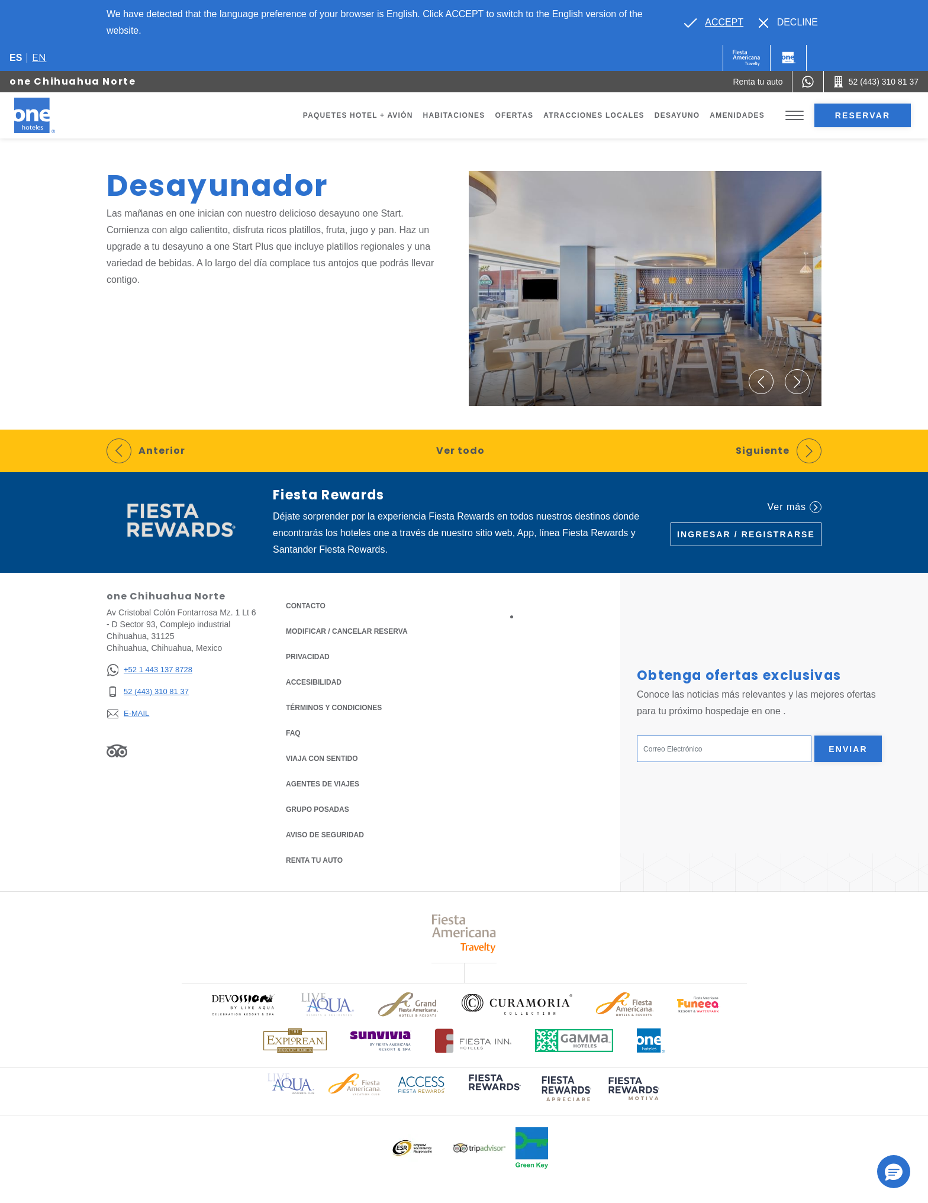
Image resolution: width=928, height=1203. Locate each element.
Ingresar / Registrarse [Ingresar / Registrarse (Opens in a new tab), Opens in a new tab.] (746, 534)
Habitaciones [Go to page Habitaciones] (454, 115)
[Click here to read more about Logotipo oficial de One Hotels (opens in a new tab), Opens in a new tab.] (651, 1040)
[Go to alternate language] (713, 22)
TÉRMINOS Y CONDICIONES (334, 708)
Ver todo (460, 450)
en (39, 57)
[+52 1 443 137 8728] (149, 670)
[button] (761, 381)
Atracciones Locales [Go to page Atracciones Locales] (594, 115)
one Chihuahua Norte (72, 81)
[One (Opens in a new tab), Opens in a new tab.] (746, 58)
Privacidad (308, 656)
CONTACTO (306, 606)
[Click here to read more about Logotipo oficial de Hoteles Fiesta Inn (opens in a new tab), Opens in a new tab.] (473, 1040)
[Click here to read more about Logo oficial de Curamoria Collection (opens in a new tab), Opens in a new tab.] (517, 1004)
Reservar (862, 115)
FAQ (293, 733)
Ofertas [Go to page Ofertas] (514, 115)
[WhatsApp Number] (807, 81)
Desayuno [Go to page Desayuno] (677, 115)
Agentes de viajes (322, 784)
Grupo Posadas (317, 809)
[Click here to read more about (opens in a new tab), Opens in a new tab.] (494, 1090)
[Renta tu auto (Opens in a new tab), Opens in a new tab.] (757, 81)
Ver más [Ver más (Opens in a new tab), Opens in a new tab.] (794, 507)
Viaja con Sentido (322, 758)
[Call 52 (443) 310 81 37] (876, 81)
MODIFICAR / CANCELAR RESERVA (347, 631)
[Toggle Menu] (794, 115)
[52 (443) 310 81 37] (149, 692)
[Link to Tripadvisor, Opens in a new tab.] (117, 750)
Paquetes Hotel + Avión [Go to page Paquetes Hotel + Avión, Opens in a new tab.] (358, 115)
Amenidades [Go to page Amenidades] (737, 115)
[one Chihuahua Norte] (48, 115)
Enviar (848, 749)
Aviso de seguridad (325, 835)
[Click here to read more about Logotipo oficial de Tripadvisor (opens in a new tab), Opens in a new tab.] (479, 1148)
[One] (788, 58)
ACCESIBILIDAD (313, 682)
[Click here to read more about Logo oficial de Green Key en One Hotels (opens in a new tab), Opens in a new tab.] (531, 1148)
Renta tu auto (314, 859)
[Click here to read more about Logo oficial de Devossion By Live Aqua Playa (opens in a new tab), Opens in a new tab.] (243, 1004)
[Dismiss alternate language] (788, 22)
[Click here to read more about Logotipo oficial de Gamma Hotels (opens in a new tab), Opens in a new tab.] (574, 1040)
